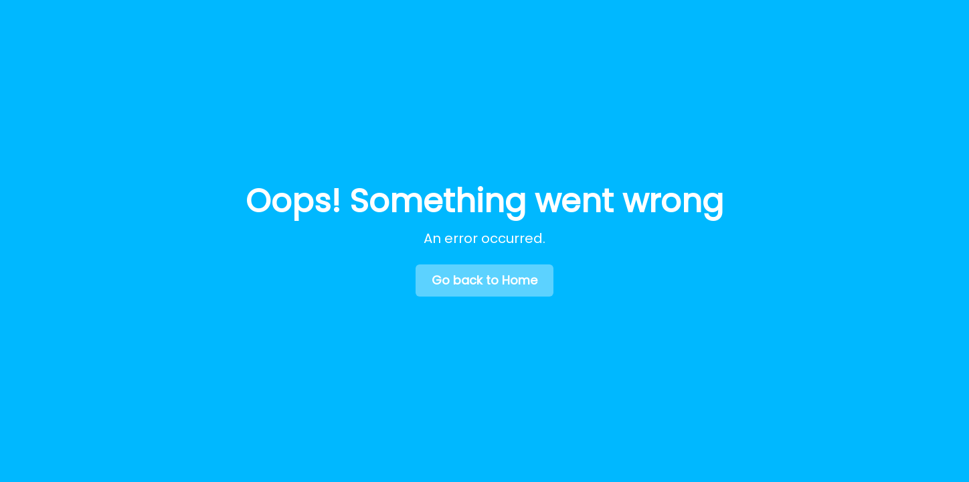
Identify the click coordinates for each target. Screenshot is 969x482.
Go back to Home (484, 280)
